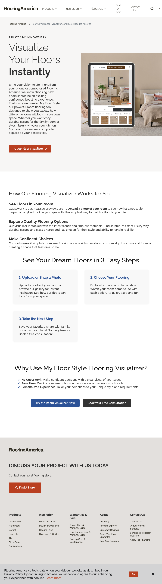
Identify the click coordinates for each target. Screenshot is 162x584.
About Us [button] (99, 8)
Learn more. (54, 578)
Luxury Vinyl (15, 521)
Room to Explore (108, 525)
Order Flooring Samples (137, 527)
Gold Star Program (109, 541)
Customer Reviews (109, 530)
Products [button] (50, 8)
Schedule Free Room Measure (140, 534)
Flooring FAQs (46, 530)
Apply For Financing (140, 540)
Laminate (13, 534)
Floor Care (14, 542)
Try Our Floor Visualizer (30, 148)
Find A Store (25, 487)
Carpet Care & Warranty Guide (77, 526)
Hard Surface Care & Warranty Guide (79, 533)
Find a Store (118, 9)
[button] (152, 9)
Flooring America (17, 24)
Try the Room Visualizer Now (55, 403)
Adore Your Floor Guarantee (108, 535)
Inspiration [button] (74, 8)
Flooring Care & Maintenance (77, 540)
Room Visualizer (47, 521)
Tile (10, 538)
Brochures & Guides (49, 534)
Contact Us (135, 8)
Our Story (104, 521)
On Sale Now (15, 546)
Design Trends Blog (49, 525)
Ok (133, 574)
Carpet (12, 530)
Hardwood (14, 525)
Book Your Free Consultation (107, 403)
